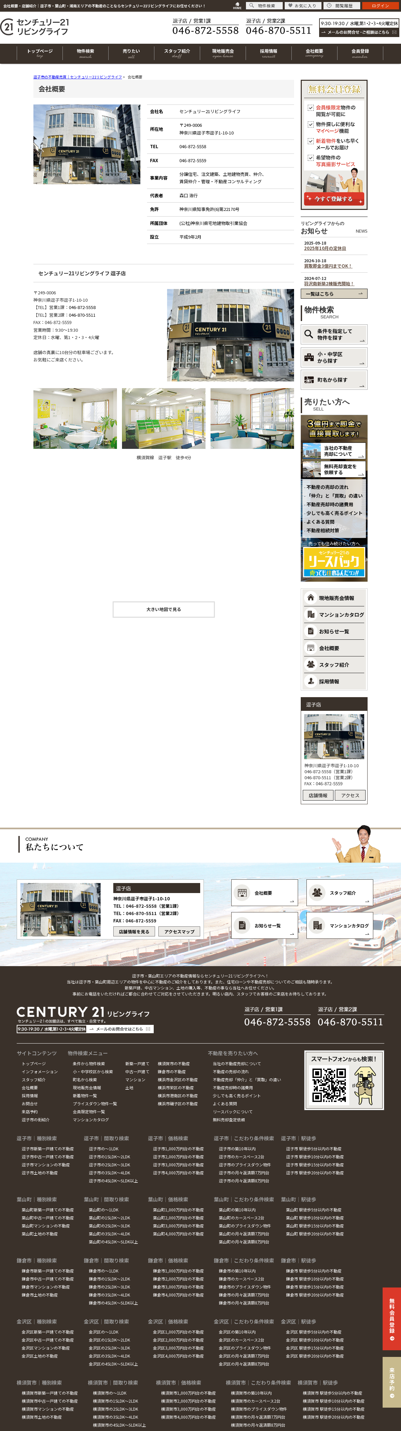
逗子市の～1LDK (103, 1148)
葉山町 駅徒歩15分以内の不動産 (315, 1225)
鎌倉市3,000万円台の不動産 (178, 1287)
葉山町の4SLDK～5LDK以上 (113, 1241)
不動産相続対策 (322, 530)
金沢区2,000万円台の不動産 (178, 1340)
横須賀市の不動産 (174, 1063)
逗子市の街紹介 (36, 1119)
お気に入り (302, 5)
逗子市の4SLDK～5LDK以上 (113, 1180)
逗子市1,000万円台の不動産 (178, 1148)
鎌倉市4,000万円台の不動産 (178, 1295)
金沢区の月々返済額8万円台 (244, 1364)
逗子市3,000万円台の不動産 (178, 1164)
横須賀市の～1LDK (109, 1393)
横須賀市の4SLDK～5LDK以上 (119, 1425)
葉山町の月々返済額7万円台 (244, 1233)
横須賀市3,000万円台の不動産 (188, 1409)
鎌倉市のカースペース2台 (241, 1278)
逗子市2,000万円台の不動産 (178, 1156)
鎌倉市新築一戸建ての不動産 (48, 1270)
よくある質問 (320, 521)
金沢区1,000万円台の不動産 (178, 1332)
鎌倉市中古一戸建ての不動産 (48, 1278)
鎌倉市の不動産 (172, 1071)
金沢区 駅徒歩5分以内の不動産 (314, 1332)
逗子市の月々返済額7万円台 (244, 1172)
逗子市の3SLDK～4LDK (109, 1172)
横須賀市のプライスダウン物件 (259, 1409)
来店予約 (30, 1111)
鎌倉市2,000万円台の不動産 (178, 1278)
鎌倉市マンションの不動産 (46, 1287)
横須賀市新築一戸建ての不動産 (50, 1393)
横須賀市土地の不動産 (42, 1417)
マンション (135, 1079)
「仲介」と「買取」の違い (334, 495)
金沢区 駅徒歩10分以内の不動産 (315, 1340)
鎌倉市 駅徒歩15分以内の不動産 (315, 1287)
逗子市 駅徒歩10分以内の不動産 (315, 1156)
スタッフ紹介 (34, 1079)
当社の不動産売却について (338, 451)
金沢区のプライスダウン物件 (245, 1348)
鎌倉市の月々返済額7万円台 (244, 1295)
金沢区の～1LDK (103, 1332)
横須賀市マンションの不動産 (48, 1409)
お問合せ (30, 1103)
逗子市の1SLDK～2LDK (109, 1156)
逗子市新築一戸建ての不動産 (48, 1148)
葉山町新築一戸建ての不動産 (48, 1209)
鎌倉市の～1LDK (103, 1270)
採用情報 (30, 1095)
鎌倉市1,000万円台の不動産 (178, 1270)
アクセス (350, 795)
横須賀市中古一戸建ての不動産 (50, 1401)
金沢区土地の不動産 (40, 1356)
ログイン (380, 5)
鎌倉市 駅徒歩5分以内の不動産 (314, 1270)
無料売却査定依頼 (229, 1119)
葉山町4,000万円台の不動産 (178, 1233)
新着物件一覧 (85, 1095)
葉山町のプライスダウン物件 (245, 1225)
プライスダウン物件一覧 (95, 1103)
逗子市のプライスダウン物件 (245, 1164)
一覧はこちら (320, 293)
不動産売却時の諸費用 (329, 504)
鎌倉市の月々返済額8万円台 (244, 1303)
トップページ (34, 1063)
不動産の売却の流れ (327, 487)
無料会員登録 (392, 1316)
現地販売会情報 (87, 1087)
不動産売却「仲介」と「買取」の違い (247, 1079)
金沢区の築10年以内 (237, 1332)
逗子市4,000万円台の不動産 (178, 1172)
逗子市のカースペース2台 (241, 1156)
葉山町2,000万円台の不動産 (178, 1217)
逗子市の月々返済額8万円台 (244, 1180)
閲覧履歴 (340, 5)
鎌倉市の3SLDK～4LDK (109, 1295)
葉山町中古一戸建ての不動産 (48, 1217)
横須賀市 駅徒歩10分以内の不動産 (334, 1401)
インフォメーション (40, 1071)
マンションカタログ (91, 1119)
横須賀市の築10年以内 (251, 1393)
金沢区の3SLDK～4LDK (109, 1356)
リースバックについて (233, 1111)
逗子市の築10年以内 (237, 1148)
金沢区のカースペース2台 (241, 1340)
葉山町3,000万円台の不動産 (178, 1225)
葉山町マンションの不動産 (46, 1225)
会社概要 (30, 1087)
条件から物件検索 (89, 1063)
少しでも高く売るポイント (334, 513)
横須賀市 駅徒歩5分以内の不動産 (332, 1393)
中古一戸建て (137, 1071)
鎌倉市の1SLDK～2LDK (109, 1278)
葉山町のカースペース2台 (241, 1217)
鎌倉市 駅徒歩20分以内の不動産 (315, 1295)
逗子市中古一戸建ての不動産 (48, 1156)
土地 (129, 1087)
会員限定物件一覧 (89, 1111)
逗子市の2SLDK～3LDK (109, 1164)
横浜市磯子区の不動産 (178, 1103)
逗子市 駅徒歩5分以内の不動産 (314, 1148)
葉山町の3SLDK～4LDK (109, 1233)
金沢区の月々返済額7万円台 (244, 1356)
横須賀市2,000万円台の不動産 (188, 1401)
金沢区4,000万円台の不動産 (178, 1356)
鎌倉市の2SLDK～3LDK (109, 1287)
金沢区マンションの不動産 (46, 1348)
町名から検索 (85, 1079)
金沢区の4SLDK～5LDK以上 (113, 1364)
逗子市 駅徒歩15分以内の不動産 (315, 1164)
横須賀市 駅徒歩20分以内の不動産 (334, 1417)
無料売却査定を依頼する (340, 469)
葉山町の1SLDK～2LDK (109, 1217)
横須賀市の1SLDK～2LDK (115, 1401)
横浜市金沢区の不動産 (178, 1079)
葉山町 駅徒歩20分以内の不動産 (315, 1233)
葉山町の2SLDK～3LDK (109, 1225)
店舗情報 (318, 795)
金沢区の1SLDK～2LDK (109, 1340)
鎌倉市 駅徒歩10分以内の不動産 (315, 1278)
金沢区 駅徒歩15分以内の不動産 (315, 1348)
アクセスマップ (179, 931)
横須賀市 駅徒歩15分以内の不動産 (334, 1409)
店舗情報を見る (134, 931)
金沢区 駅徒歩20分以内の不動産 (315, 1356)
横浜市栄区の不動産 (176, 1087)
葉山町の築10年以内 (237, 1209)
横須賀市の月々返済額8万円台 (258, 1425)
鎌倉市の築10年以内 (237, 1270)
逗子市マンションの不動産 (46, 1164)
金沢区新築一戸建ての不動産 (48, 1332)
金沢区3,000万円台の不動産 (178, 1348)
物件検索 (262, 5)
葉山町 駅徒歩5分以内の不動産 (314, 1209)
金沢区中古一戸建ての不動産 (48, 1340)
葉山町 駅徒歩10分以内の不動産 (315, 1217)
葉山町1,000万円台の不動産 (178, 1209)
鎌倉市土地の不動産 (40, 1295)
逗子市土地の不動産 (40, 1172)
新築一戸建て (137, 1063)
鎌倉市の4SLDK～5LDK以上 (113, 1303)
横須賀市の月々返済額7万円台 (258, 1417)
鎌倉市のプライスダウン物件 (245, 1287)
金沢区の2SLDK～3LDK (109, 1348)
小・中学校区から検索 (93, 1071)
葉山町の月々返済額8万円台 (244, 1241)
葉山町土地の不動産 (40, 1233)
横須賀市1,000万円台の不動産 (188, 1393)
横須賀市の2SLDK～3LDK (115, 1409)
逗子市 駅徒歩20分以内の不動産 (315, 1172)
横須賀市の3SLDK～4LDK (115, 1417)
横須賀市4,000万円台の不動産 (188, 1417)
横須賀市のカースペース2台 (255, 1401)
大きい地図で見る (163, 609)
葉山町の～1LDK (103, 1209)
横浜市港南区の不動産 (178, 1095)
